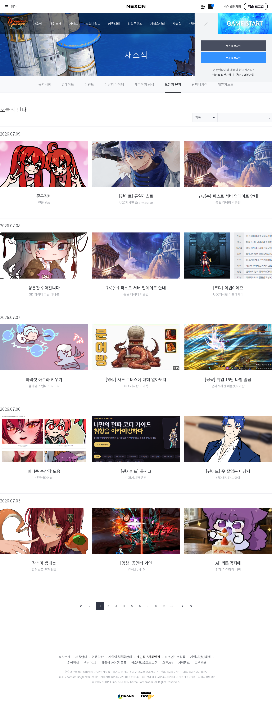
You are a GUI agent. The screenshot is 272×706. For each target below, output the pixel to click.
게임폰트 (184, 662)
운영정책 (73, 662)
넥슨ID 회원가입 (221, 75)
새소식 (37, 23)
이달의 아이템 (114, 84)
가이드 (73, 23)
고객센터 (200, 662)
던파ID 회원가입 (245, 75)
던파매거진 (199, 84)
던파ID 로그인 (233, 57)
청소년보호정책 (175, 656)
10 (171, 606)
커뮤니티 (114, 23)
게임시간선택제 (200, 656)
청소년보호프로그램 (144, 662)
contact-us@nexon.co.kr (82, 677)
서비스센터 (157, 23)
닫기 (206, 23)
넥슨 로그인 (256, 6)
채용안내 (81, 656)
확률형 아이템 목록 (113, 662)
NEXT (183, 606)
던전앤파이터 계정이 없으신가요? (233, 70)
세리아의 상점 (144, 84)
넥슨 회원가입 (232, 7)
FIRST (81, 606)
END (191, 606)
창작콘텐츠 (135, 23)
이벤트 (89, 84)
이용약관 (98, 656)
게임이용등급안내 (120, 656)
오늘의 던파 (173, 84)
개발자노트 (226, 84)
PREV (89, 606)
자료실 (177, 23)
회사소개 (65, 656)
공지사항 (44, 84)
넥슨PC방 (90, 662)
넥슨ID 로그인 (233, 46)
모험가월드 (93, 23)
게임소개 (56, 23)
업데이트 (68, 84)
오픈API (167, 662)
